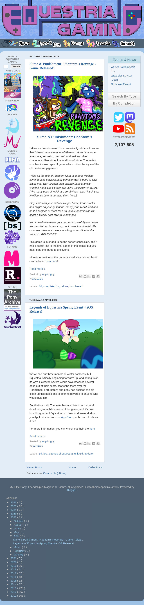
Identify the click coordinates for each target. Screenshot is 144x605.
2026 (13, 502)
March (18, 547)
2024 (13, 509)
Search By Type (124, 96)
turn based (76, 286)
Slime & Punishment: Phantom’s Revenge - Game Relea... (48, 539)
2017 (13, 573)
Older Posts (96, 467)
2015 (13, 580)
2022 (13, 517)
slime (65, 286)
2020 (13, 562)
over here (51, 261)
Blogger (71, 490)
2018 (13, 569)
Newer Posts (34, 467)
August (18, 524)
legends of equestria (60, 453)
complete (48, 286)
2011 (13, 595)
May (17, 532)
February (19, 550)
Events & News (124, 60)
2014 (13, 584)
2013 (13, 588)
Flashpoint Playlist (121, 84)
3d (40, 453)
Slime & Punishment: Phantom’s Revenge (64, 139)
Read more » (37, 268)
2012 (13, 591)
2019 (13, 565)
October (19, 521)
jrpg (58, 286)
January (19, 554)
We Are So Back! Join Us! (123, 69)
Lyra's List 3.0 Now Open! (122, 77)
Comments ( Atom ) (54, 473)
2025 (13, 506)
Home (72, 467)
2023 (13, 513)
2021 (13, 558)
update (88, 453)
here (92, 428)
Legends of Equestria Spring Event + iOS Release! (43, 543)
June (17, 528)
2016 (13, 576)
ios (45, 453)
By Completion (124, 103)
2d (40, 286)
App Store (67, 417)
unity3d (78, 453)
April (17, 535)
